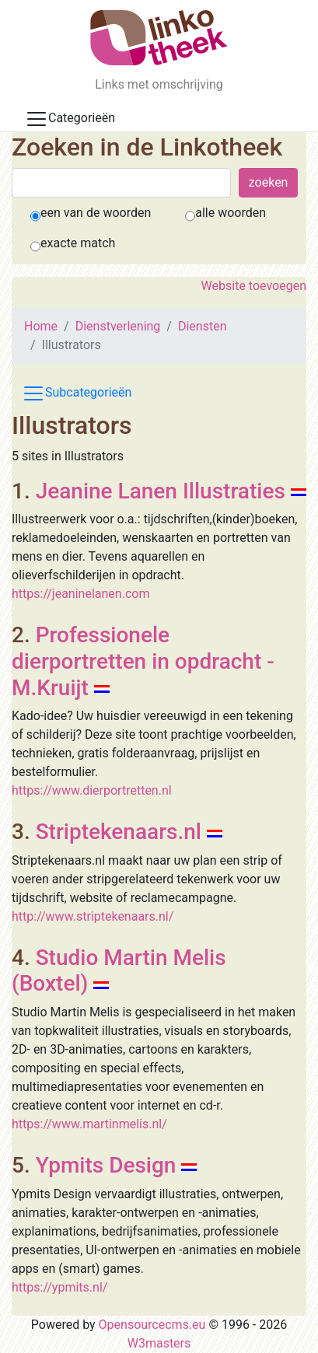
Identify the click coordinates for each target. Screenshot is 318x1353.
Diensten (202, 326)
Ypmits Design (106, 1165)
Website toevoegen (253, 285)
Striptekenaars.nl (118, 831)
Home (41, 326)
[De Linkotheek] (159, 37)
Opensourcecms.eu (152, 1324)
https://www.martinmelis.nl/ (89, 1124)
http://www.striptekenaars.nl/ (92, 916)
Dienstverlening (118, 326)
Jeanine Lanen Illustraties (160, 491)
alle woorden (230, 212)
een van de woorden (95, 212)
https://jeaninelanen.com (80, 593)
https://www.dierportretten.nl (92, 790)
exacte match (77, 243)
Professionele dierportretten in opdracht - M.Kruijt (143, 661)
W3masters (159, 1343)
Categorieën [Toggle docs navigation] (70, 119)
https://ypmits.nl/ (59, 1287)
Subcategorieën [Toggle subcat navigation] (76, 393)
